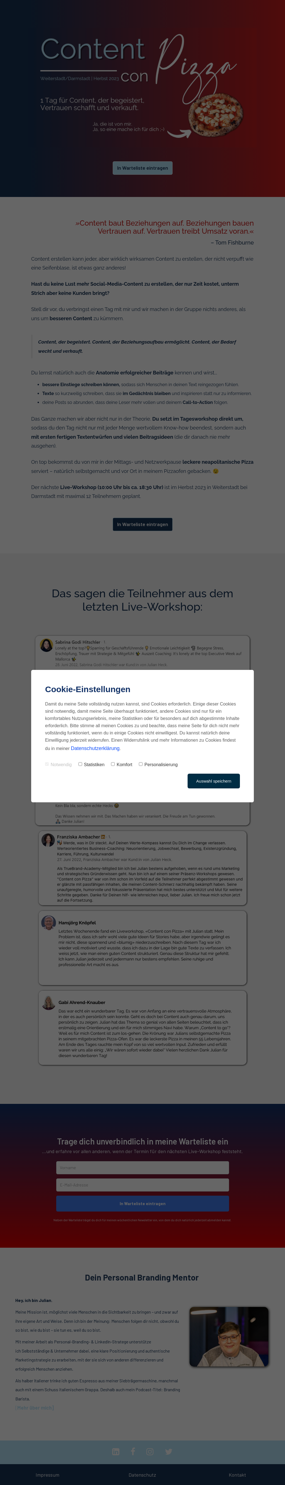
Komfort (121, 764)
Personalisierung (158, 764)
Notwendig (58, 764)
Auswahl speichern (213, 781)
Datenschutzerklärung (95, 748)
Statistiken (91, 764)
